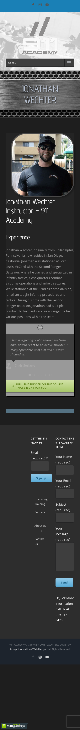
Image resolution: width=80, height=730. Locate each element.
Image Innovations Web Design (28, 649)
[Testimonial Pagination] (30, 375)
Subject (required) (65, 511)
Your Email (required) (65, 487)
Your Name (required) (65, 463)
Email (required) (39, 455)
